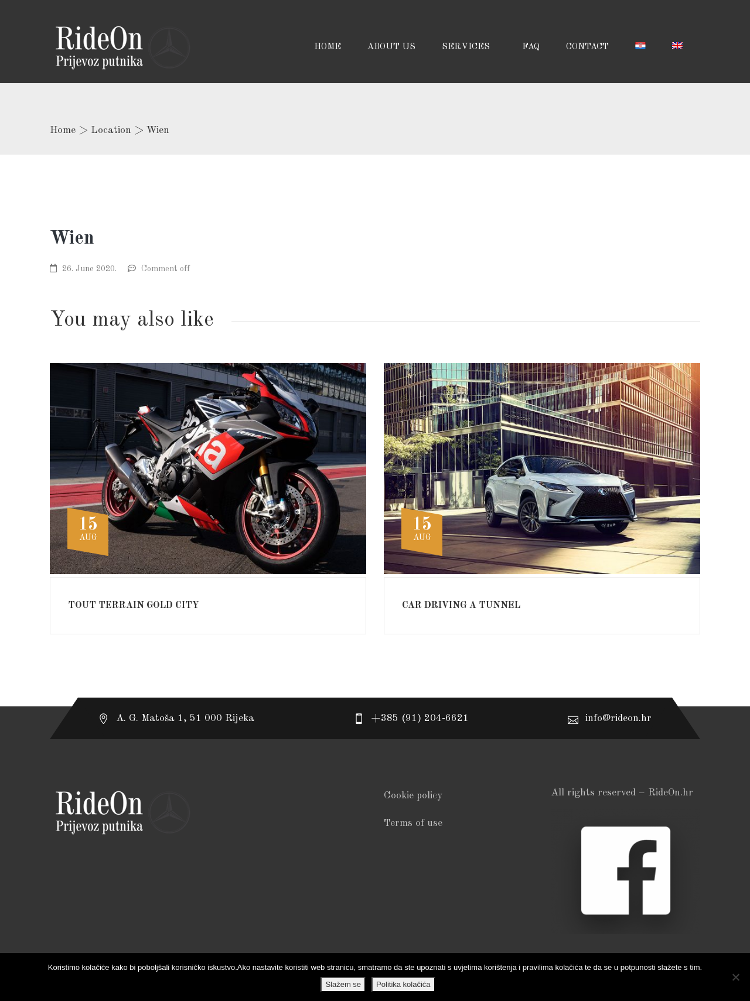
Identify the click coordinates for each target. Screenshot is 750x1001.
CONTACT (587, 47)
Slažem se (343, 984)
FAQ (531, 47)
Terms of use (413, 823)
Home (63, 130)
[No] (735, 977)
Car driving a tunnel (461, 605)
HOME (327, 47)
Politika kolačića (403, 984)
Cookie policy (413, 796)
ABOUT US (391, 47)
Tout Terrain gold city (133, 605)
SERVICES (467, 47)
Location (111, 130)
